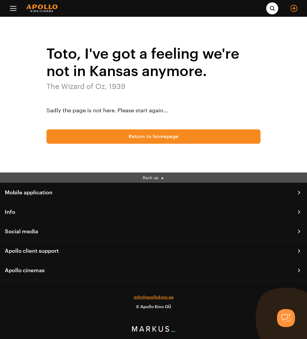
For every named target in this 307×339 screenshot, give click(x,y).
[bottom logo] (153, 330)
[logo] (42, 8)
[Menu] (13, 8)
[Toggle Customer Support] (286, 318)
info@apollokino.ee (154, 297)
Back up (154, 177)
